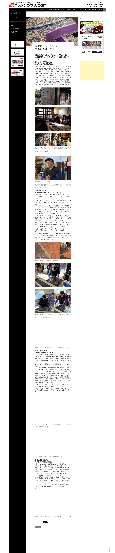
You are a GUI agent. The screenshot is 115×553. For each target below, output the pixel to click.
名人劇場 (79, 9)
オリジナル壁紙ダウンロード (16, 28)
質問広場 (13, 25)
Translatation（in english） (94, 9)
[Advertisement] (92, 70)
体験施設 (74, 9)
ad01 (36, 43)
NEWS (84, 9)
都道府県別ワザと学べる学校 (52, 9)
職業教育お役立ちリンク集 (16, 22)
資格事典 (69, 9)
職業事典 (62, 9)
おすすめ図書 (13, 20)
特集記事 (41, 9)
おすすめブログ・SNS (15, 17)
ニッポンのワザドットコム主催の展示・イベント (17, 32)
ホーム (36, 9)
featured (38, 527)
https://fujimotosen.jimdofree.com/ (42, 151)
